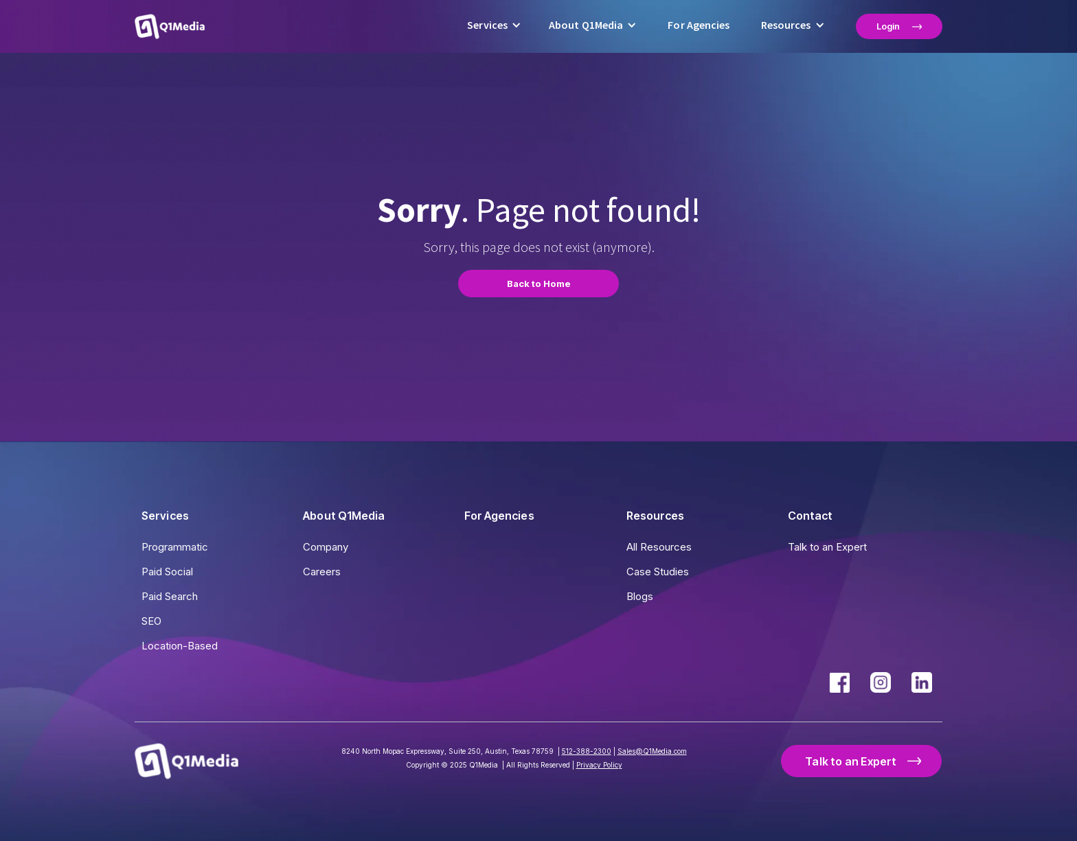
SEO (151, 620)
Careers (322, 571)
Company (325, 546)
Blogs (639, 596)
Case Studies (657, 571)
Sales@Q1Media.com (652, 751)
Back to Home (539, 283)
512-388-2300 (586, 751)
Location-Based (179, 645)
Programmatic (174, 546)
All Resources (659, 546)
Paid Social (167, 571)
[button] (494, 26)
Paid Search (169, 596)
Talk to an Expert (827, 546)
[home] (170, 26)
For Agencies (698, 25)
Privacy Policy (599, 765)
